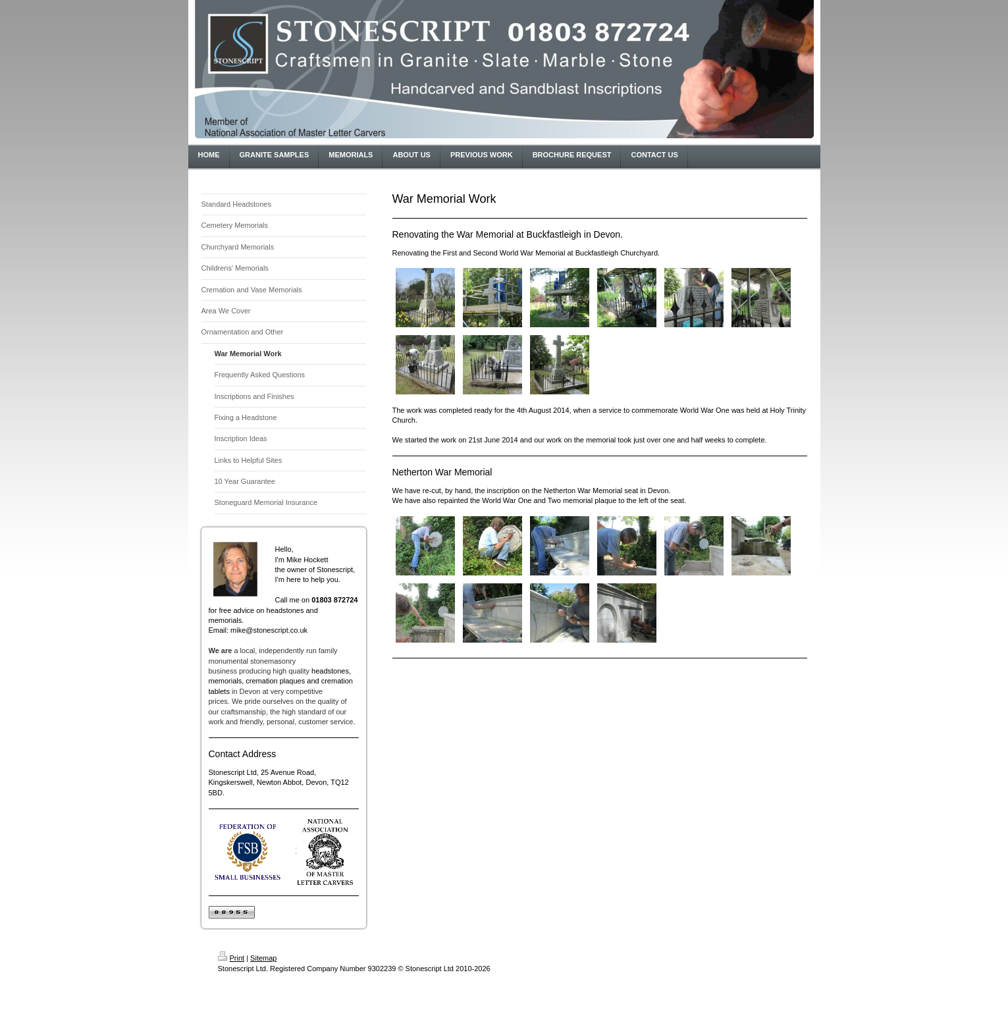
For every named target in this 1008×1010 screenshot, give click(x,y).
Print (231, 958)
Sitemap (263, 958)
